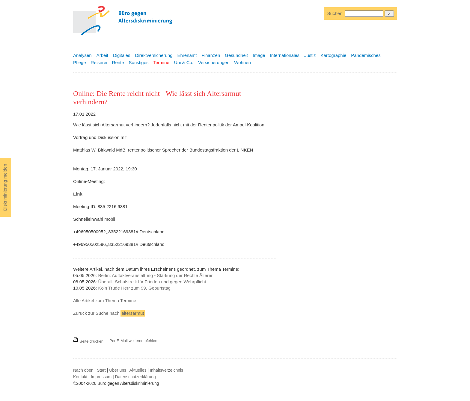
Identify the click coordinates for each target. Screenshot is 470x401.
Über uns (117, 370)
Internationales (284, 55)
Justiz (310, 55)
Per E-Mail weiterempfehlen (133, 340)
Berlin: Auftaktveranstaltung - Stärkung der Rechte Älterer (155, 275)
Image (259, 55)
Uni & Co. (183, 62)
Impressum (101, 376)
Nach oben (83, 370)
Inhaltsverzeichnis (166, 370)
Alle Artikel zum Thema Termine (104, 300)
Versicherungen (213, 62)
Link (77, 193)
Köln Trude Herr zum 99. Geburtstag (134, 287)
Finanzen (211, 55)
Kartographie (333, 55)
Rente (118, 62)
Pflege (79, 62)
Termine (161, 62)
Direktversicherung (153, 55)
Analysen (82, 55)
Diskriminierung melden (4, 187)
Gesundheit (236, 55)
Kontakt (80, 376)
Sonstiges (139, 62)
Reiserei (99, 62)
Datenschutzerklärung (135, 376)
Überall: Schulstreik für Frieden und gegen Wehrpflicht (152, 281)
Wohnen (242, 62)
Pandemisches (365, 55)
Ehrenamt (187, 55)
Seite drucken (88, 341)
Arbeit (102, 55)
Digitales (121, 55)
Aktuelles (138, 370)
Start (101, 370)
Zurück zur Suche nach (109, 313)
